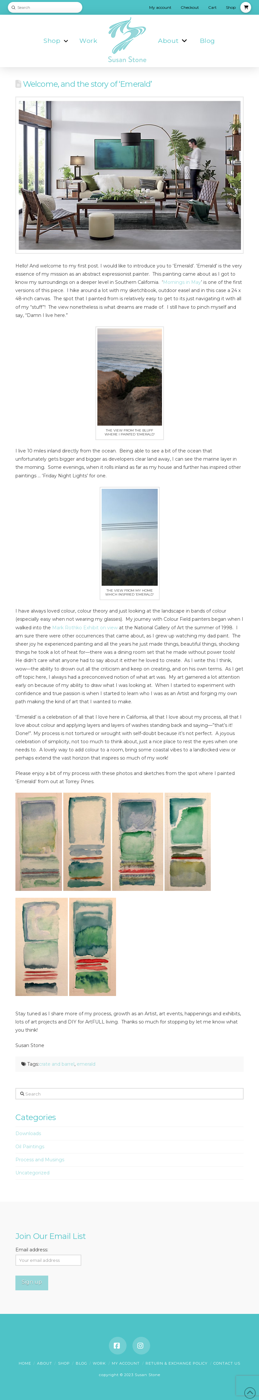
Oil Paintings (29, 1147)
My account (126, 1363)
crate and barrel (56, 1064)
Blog (81, 1363)
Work (99, 1363)
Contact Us (226, 1363)
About (44, 1363)
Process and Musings (39, 1160)
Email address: (31, 1250)
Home (25, 1363)
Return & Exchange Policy (177, 1363)
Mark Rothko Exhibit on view (85, 628)
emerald (86, 1064)
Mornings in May (182, 282)
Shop (64, 1363)
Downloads (28, 1133)
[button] (245, 7)
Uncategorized (32, 1173)
